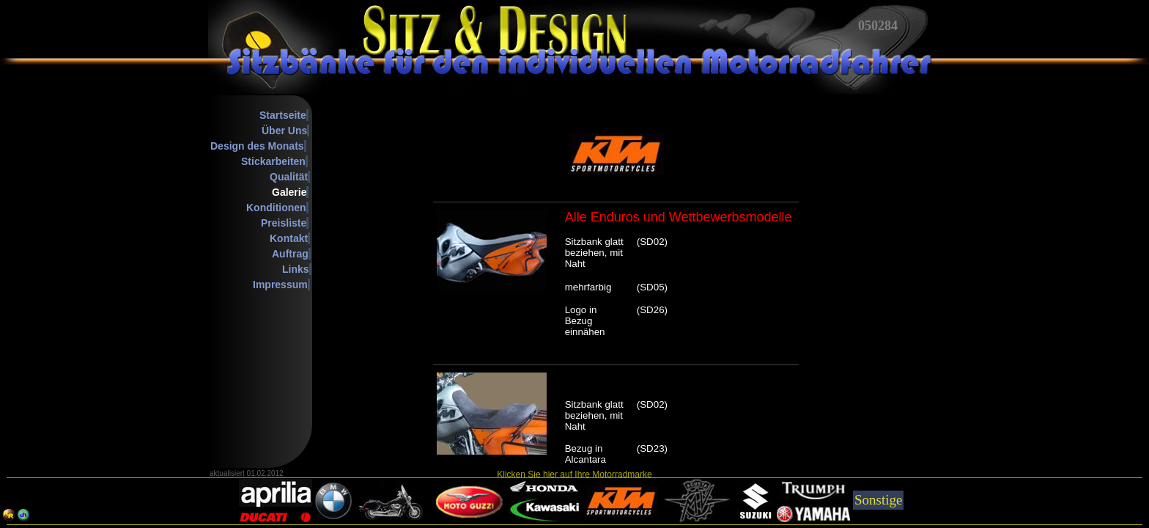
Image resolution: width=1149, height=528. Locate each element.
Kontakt (289, 238)
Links (295, 269)
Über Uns (284, 130)
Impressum (280, 284)
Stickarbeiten (273, 161)
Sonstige (878, 499)
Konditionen (276, 207)
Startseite (282, 115)
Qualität (289, 177)
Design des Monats (257, 146)
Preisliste (283, 223)
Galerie (289, 192)
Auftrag (290, 254)
